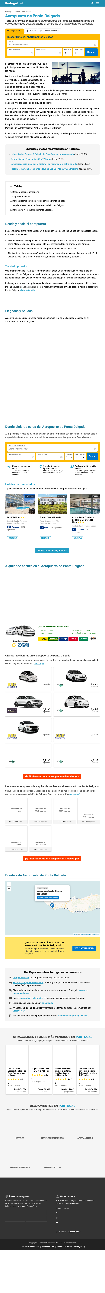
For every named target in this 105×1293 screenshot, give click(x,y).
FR (59, 1228)
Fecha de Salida (41, 50)
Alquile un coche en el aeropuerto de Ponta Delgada (54, 783)
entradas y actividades (32, 1005)
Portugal (14, 3)
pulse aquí (39, 663)
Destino (11, 41)
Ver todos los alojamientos (54, 550)
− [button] (9, 895)
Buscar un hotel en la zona (48, 905)
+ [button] (9, 891)
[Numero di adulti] (67, 53)
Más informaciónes (29, 1213)
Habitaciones (78, 50)
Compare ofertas (21, 984)
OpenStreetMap (86, 941)
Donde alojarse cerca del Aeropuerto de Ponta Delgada (38, 201)
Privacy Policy (79, 1253)
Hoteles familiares (19, 1162)
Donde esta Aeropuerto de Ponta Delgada (32, 210)
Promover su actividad (30, 1253)
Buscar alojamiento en (16, 445)
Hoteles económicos (52, 1133)
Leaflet (75, 941)
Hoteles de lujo (52, 1162)
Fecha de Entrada (14, 50)
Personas (67, 50)
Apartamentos (85, 1133)
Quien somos (67, 1203)
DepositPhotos (75, 1239)
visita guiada (46, 1010)
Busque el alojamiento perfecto (28, 989)
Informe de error (48, 1253)
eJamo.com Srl (52, 1249)
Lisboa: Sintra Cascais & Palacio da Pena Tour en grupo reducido (42, 154)
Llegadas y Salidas (21, 196)
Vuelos (33, 31)
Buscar (91, 52)
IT (59, 1218)
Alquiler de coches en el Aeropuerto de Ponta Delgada (38, 205)
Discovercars (19, 1017)
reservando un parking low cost (73, 1022)
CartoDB (96, 941)
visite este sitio (27, 290)
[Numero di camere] (78, 53)
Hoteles (19, 1133)
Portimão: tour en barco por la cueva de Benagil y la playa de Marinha (44, 169)
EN (59, 1223)
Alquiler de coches (51, 31)
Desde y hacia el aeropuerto (25, 192)
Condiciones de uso (64, 1253)
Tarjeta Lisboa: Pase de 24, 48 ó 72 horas (31, 159)
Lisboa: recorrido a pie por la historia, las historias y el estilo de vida (44, 164)
